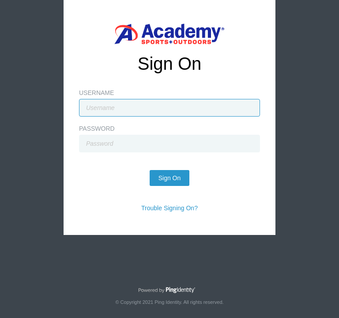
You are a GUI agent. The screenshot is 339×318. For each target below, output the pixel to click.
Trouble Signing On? (169, 208)
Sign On (169, 178)
